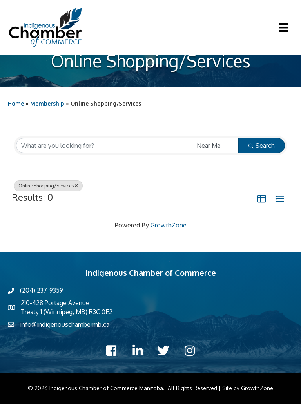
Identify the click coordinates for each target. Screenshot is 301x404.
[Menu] (283, 27)
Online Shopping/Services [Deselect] (48, 186)
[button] (262, 199)
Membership (47, 103)
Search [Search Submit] (261, 145)
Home (16, 103)
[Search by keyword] (104, 145)
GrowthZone (168, 225)
